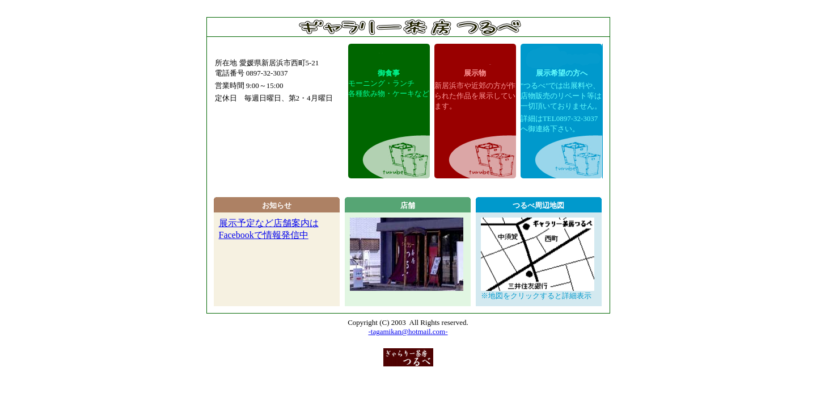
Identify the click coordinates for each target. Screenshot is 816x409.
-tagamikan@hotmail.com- (407, 331)
